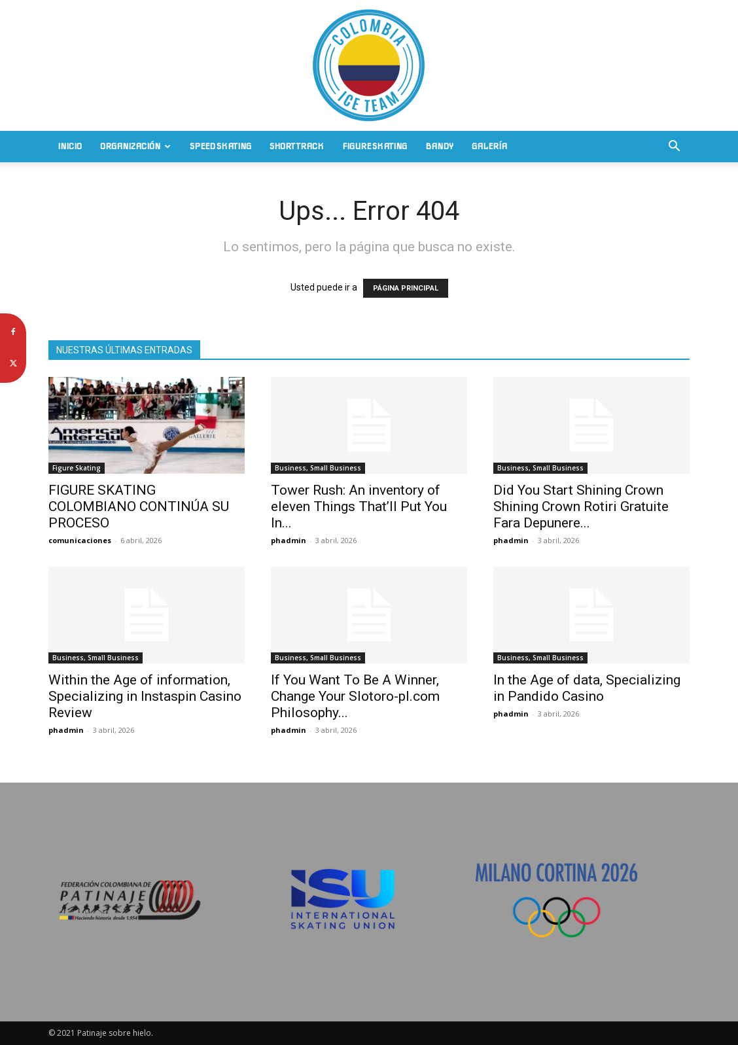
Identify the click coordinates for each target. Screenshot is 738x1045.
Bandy (439, 146)
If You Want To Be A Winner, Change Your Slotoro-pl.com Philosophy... (355, 696)
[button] (674, 147)
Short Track (297, 146)
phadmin (288, 540)
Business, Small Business (318, 467)
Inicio (70, 146)
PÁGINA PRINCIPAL (405, 288)
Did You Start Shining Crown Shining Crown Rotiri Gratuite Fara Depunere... (581, 506)
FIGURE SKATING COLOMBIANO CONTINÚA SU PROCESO (138, 506)
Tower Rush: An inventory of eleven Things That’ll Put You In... (359, 506)
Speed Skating (220, 146)
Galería (489, 146)
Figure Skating (374, 146)
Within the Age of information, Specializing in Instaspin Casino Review (144, 696)
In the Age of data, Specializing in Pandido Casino (586, 688)
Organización (135, 146)
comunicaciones (79, 540)
